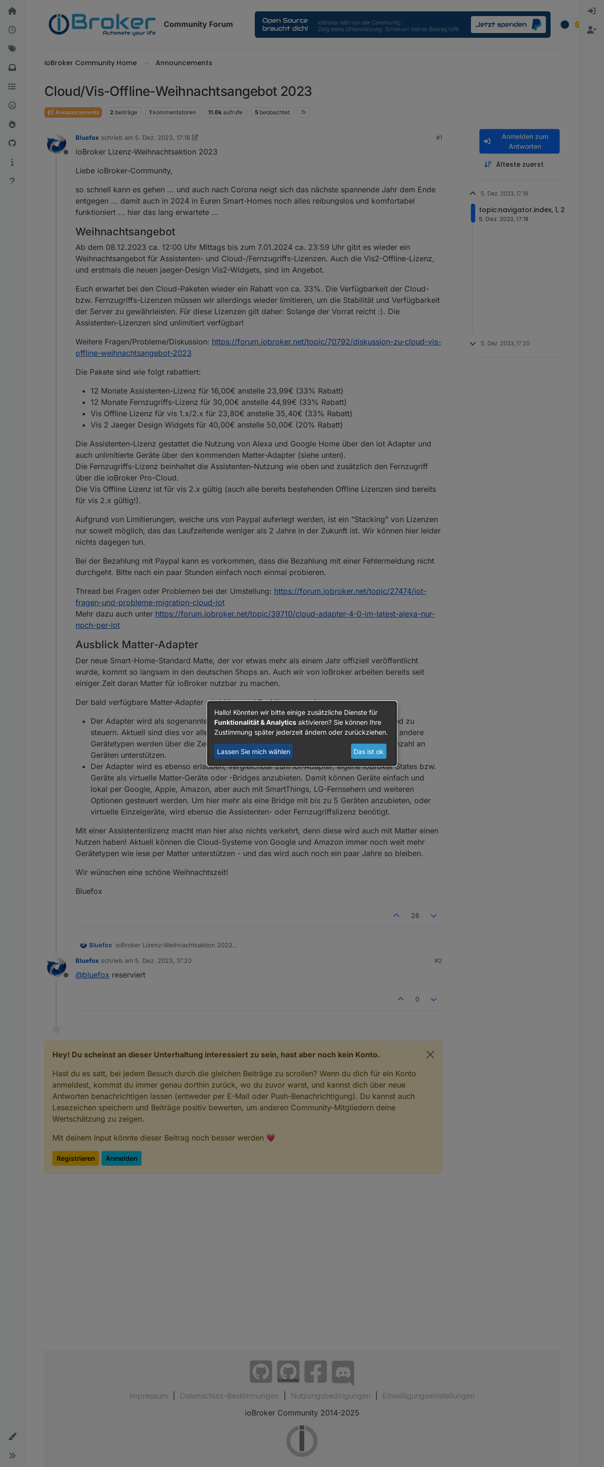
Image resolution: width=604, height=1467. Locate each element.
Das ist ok (368, 751)
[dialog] (302, 734)
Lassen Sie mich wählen (253, 751)
